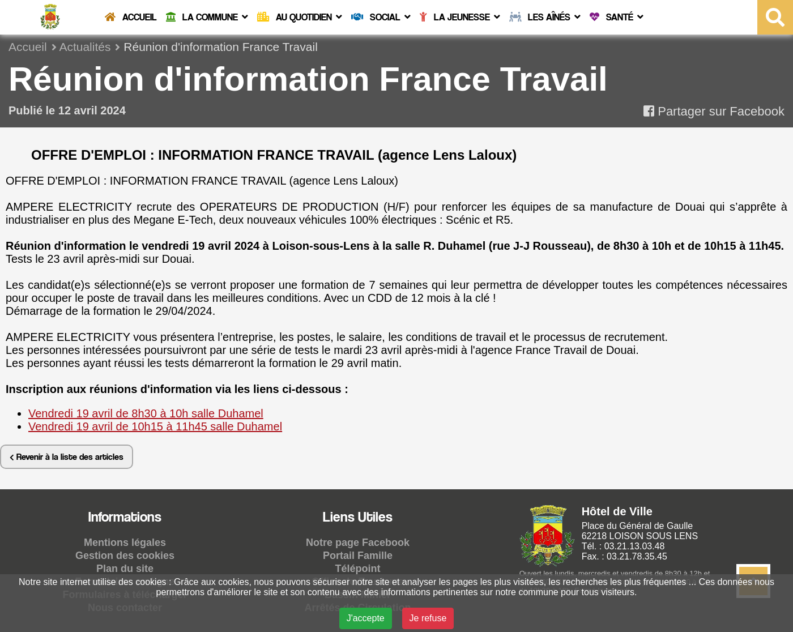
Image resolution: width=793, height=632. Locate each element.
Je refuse (428, 618)
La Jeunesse (460, 17)
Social (381, 17)
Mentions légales (125, 542)
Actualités (84, 46)
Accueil (131, 17)
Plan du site (125, 568)
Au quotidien (299, 17)
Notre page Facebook (358, 542)
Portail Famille (358, 555)
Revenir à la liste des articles (66, 456)
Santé (616, 17)
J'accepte (366, 618)
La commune (207, 17)
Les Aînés (545, 17)
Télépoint (358, 568)
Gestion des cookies (124, 555)
